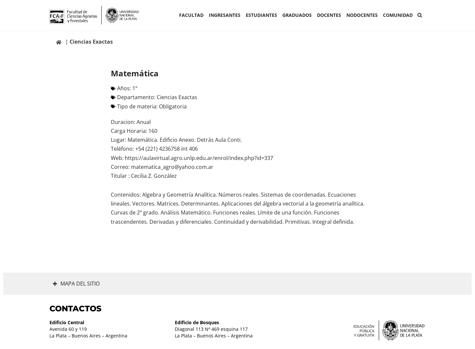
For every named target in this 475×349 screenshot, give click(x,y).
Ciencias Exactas (91, 41)
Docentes (329, 15)
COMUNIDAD (398, 15)
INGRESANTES (224, 15)
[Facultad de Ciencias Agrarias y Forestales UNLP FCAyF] (94, 15)
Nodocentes (362, 15)
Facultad (191, 15)
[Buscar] (419, 15)
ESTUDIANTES (261, 15)
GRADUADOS (297, 15)
